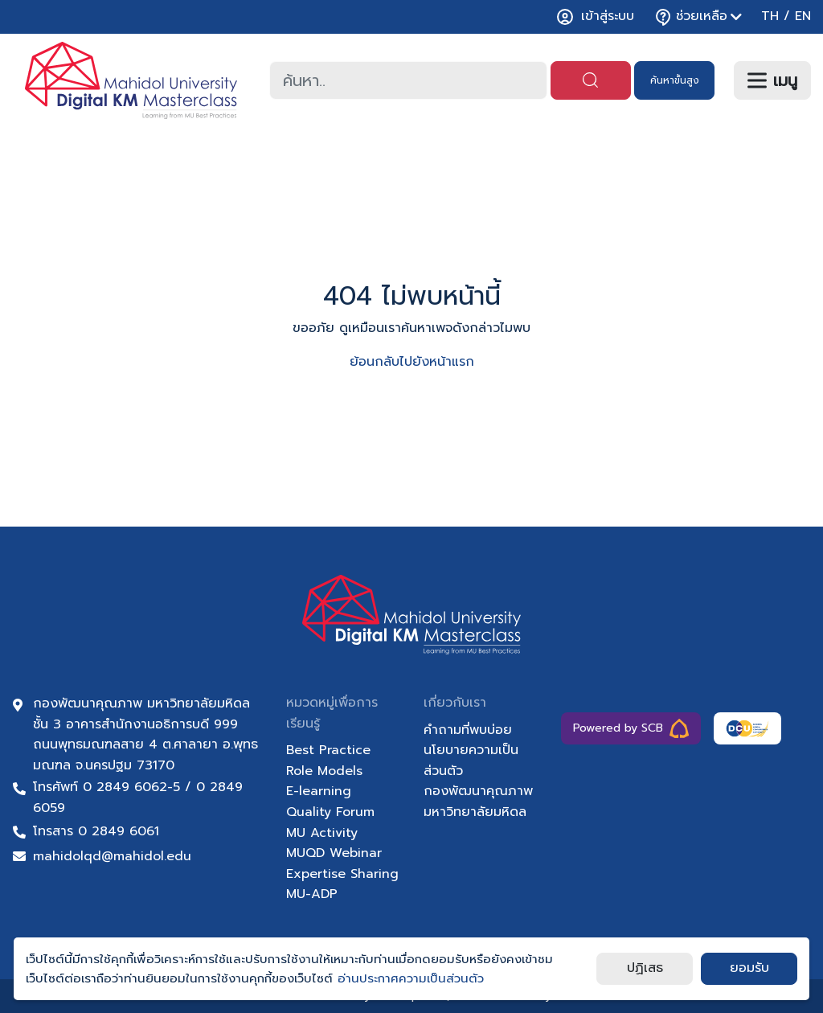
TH (770, 16)
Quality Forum (330, 812)
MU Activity (322, 833)
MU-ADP (312, 894)
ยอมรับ (749, 968)
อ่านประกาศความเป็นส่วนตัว (411, 978)
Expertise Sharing (342, 874)
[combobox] (408, 80)
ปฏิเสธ (645, 968)
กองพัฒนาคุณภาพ (478, 791)
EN (803, 16)
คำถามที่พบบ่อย (468, 730)
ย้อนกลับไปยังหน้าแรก (412, 361)
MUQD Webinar (334, 853)
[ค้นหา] (591, 80)
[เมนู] (772, 80)
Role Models (324, 771)
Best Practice (328, 750)
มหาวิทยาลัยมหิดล (475, 812)
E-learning (318, 791)
